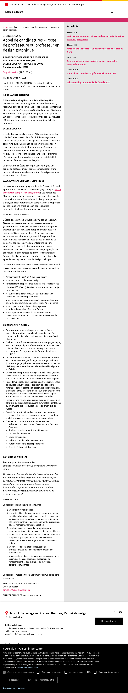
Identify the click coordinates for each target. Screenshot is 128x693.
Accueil (6, 27)
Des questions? (108, 621)
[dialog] (64, 668)
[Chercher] (112, 12)
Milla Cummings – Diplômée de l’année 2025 (88, 82)
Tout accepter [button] (12, 680)
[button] (14, 687)
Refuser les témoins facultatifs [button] (41, 680)
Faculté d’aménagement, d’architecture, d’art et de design (56, 4)
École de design (14, 12)
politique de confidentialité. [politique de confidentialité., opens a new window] (27, 667)
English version (10, 72)
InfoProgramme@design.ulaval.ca (28, 634)
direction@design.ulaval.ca (16, 589)
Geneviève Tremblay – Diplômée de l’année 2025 (91, 73)
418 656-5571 (21, 631)
